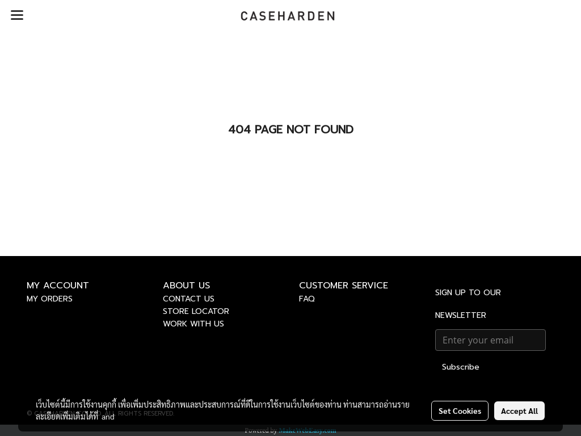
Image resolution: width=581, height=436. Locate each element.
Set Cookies (460, 410)
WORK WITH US (193, 324)
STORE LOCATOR (196, 311)
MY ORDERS (50, 299)
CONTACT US (188, 299)
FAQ (307, 299)
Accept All (519, 410)
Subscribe (460, 367)
